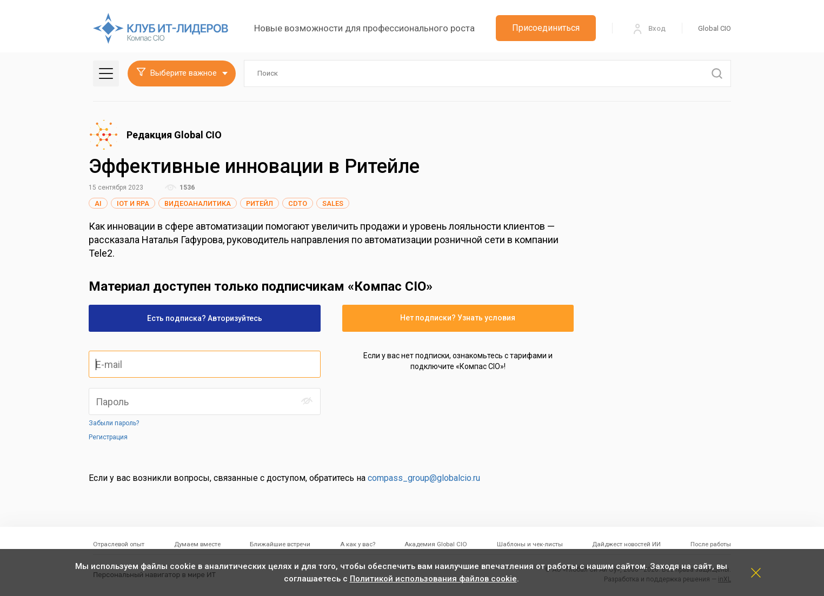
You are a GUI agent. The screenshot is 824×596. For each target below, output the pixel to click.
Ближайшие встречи (280, 544)
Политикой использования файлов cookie (433, 579)
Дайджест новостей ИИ (626, 544)
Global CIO (714, 28)
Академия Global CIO (435, 544)
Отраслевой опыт (118, 544)
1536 (180, 187)
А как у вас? (357, 544)
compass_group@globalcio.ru (424, 478)
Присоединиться (546, 28)
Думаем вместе (197, 544)
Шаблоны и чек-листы (530, 544)
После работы (710, 544)
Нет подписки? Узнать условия (457, 317)
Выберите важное (176, 73)
